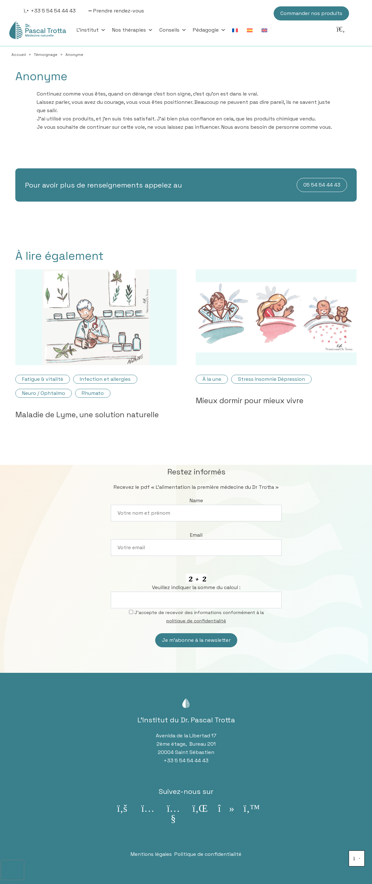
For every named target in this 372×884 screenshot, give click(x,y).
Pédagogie (209, 30)
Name (196, 500)
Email (196, 535)
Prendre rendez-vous (118, 10)
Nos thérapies (132, 30)
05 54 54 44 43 (321, 184)
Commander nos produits (311, 13)
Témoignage (45, 54)
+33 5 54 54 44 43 (53, 10)
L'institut (91, 30)
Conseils (172, 30)
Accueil (18, 54)
